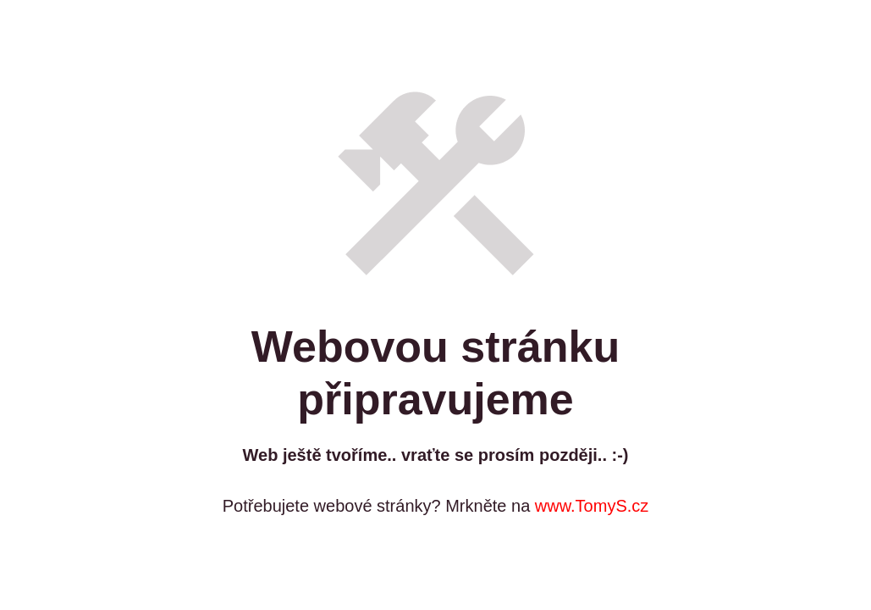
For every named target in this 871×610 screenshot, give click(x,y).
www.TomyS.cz (591, 505)
